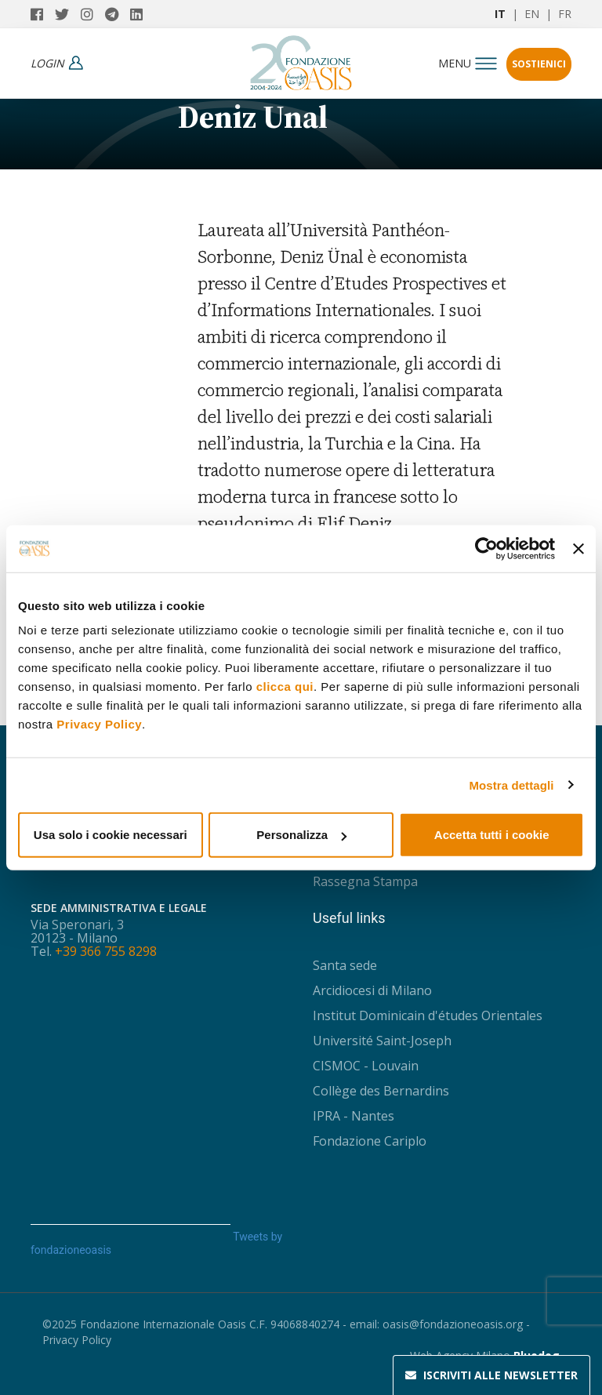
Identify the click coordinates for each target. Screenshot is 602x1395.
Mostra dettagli (511, 784)
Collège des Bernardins (381, 1090)
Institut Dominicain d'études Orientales (427, 1015)
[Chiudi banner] (578, 548)
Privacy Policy (99, 724)
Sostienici (539, 64)
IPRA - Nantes (353, 1115)
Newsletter (491, 1375)
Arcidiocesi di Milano (372, 990)
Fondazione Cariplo (369, 1141)
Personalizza (301, 834)
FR (564, 13)
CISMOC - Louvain (366, 1065)
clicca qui (285, 686)
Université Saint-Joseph (382, 1040)
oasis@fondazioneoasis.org (453, 1324)
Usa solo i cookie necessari (110, 834)
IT (500, 13)
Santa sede (345, 965)
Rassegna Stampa (365, 881)
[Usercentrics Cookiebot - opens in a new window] (486, 548)
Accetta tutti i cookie (491, 834)
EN (531, 13)
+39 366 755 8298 (106, 951)
